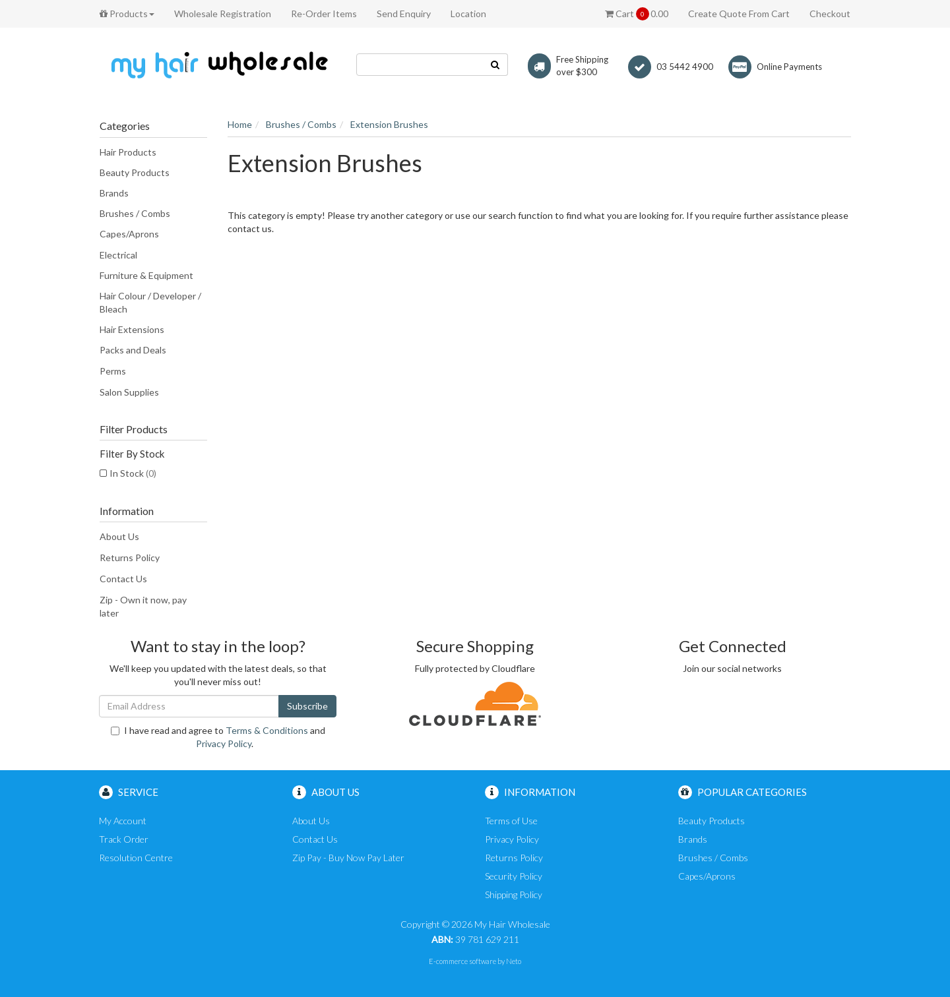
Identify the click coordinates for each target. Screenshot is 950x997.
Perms (113, 371)
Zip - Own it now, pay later (143, 606)
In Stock (133, 473)
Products (127, 13)
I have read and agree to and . (218, 737)
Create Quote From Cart (739, 13)
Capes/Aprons (129, 233)
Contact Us (123, 578)
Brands (114, 192)
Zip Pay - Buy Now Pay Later (348, 857)
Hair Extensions (132, 329)
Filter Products (134, 429)
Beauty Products (135, 172)
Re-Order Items (324, 13)
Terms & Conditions (267, 730)
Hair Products (128, 152)
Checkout (829, 13)
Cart (636, 13)
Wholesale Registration (222, 13)
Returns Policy (130, 557)
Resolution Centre (136, 857)
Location (468, 13)
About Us (119, 536)
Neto (513, 961)
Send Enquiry (404, 13)
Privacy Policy (223, 743)
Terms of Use (511, 820)
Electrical (118, 254)
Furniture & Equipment (146, 275)
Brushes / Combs (135, 213)
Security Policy (513, 876)
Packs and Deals (133, 349)
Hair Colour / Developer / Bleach (150, 302)
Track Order (123, 839)
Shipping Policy (513, 894)
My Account (122, 820)
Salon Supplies (129, 392)
